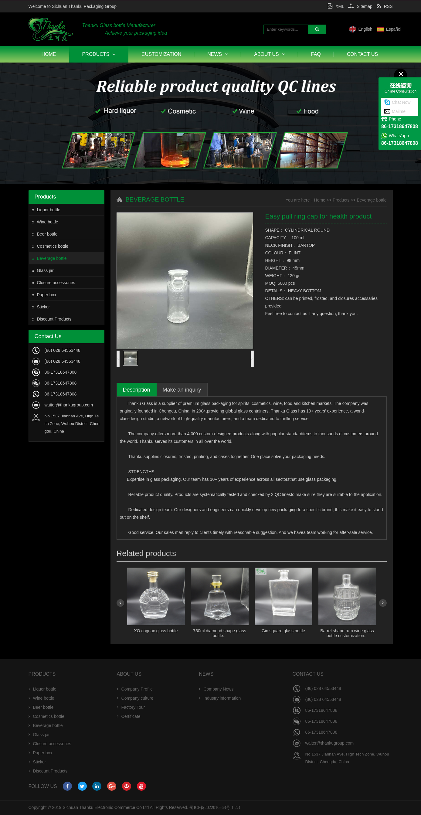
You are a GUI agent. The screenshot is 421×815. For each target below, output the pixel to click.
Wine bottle (45, 221)
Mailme (399, 111)
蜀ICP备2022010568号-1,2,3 (214, 807)
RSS (385, 6)
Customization (161, 54)
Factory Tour (131, 707)
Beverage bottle (49, 258)
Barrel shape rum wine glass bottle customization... (347, 633)
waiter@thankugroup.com (69, 404)
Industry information (220, 698)
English (392, 29)
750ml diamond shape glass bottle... (219, 633)
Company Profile (135, 689)
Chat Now (401, 102)
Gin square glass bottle (283, 630)
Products (99, 54)
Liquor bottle (46, 209)
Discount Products (52, 319)
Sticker (41, 306)
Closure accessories (53, 282)
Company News (216, 689)
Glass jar (43, 270)
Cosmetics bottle (50, 246)
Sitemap (360, 6)
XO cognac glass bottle (156, 630)
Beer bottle (45, 234)
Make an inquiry (182, 390)
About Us (269, 54)
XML (336, 6)
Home (49, 54)
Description (136, 390)
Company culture (135, 698)
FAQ (316, 54)
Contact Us (362, 54)
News (217, 54)
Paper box (44, 294)
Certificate (129, 716)
